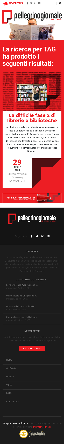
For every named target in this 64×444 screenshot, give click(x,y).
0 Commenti (17, 181)
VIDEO (9, 385)
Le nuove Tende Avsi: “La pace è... (22, 285)
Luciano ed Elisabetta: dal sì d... (21, 306)
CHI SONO (11, 368)
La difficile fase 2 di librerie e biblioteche (32, 118)
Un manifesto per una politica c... (21, 296)
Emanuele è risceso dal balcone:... (22, 317)
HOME (9, 360)
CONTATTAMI (12, 401)
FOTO (9, 393)
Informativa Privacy (42, 427)
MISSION (10, 376)
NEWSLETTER (13, 3)
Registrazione (32, 348)
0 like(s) (17, 177)
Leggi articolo (17, 174)
